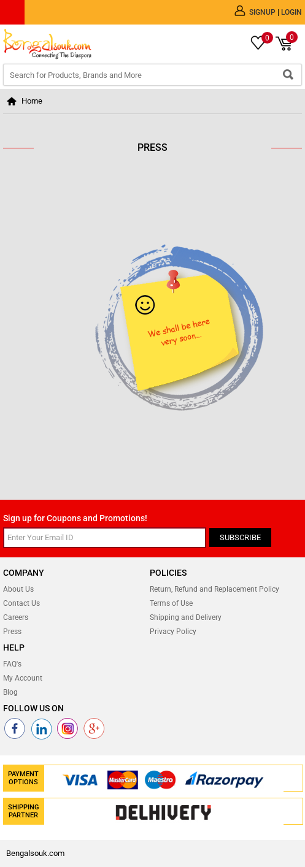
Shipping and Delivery (186, 617)
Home (31, 100)
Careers (15, 617)
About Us (18, 589)
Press (12, 631)
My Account (22, 678)
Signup (263, 12)
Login (291, 12)
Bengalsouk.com (35, 853)
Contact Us (21, 603)
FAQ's (12, 664)
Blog (10, 692)
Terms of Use (171, 603)
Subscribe (240, 537)
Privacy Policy (173, 631)
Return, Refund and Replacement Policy (214, 589)
